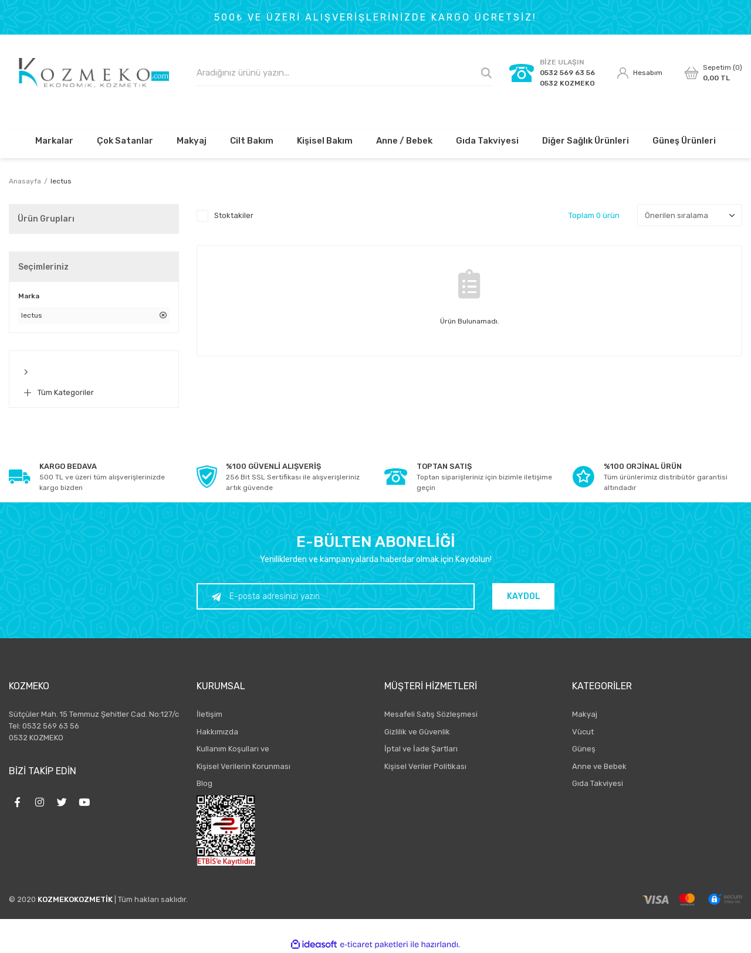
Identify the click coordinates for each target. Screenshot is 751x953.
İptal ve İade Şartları (421, 748)
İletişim (209, 714)
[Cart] (713, 72)
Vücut (583, 731)
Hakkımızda (217, 731)
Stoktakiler (233, 215)
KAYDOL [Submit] (523, 596)
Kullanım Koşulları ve (233, 748)
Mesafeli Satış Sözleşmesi (431, 714)
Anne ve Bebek (599, 766)
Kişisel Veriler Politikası (425, 766)
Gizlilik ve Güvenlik (417, 731)
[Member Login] (639, 73)
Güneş (584, 748)
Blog (204, 783)
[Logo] (94, 73)
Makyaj (584, 714)
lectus (61, 181)
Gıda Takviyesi (597, 783)
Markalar (54, 140)
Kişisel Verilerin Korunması (243, 766)
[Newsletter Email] (336, 596)
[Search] (344, 73)
